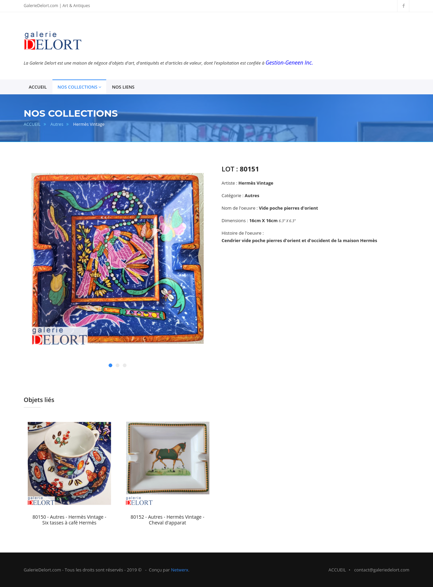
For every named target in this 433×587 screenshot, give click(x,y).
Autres (56, 124)
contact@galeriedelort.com (381, 570)
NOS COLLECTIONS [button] (79, 87)
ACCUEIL (32, 124)
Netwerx (179, 570)
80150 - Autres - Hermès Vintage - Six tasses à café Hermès (69, 520)
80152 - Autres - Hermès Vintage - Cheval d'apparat (167, 520)
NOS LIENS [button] (123, 87)
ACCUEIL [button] (38, 87)
